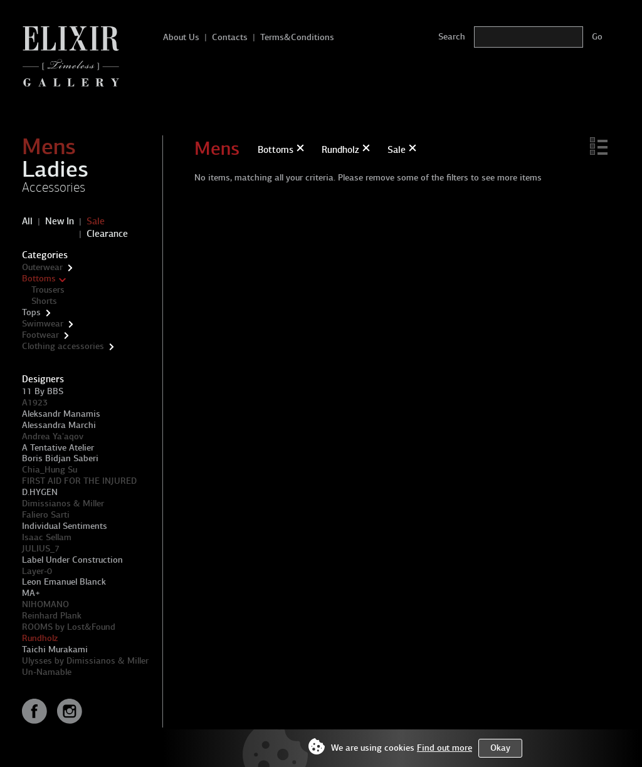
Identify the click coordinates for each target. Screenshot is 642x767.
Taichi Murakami (55, 649)
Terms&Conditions (297, 37)
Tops (31, 312)
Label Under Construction (72, 560)
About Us (181, 37)
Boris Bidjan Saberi (60, 458)
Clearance (107, 233)
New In (59, 221)
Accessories (53, 187)
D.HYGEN (40, 492)
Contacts (230, 37)
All (27, 221)
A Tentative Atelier (58, 447)
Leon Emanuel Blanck (64, 582)
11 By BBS (42, 391)
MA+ (31, 593)
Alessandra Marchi (59, 425)
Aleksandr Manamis (61, 414)
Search (451, 36)
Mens (49, 146)
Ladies (55, 169)
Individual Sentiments (64, 526)
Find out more (444, 748)
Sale (96, 221)
